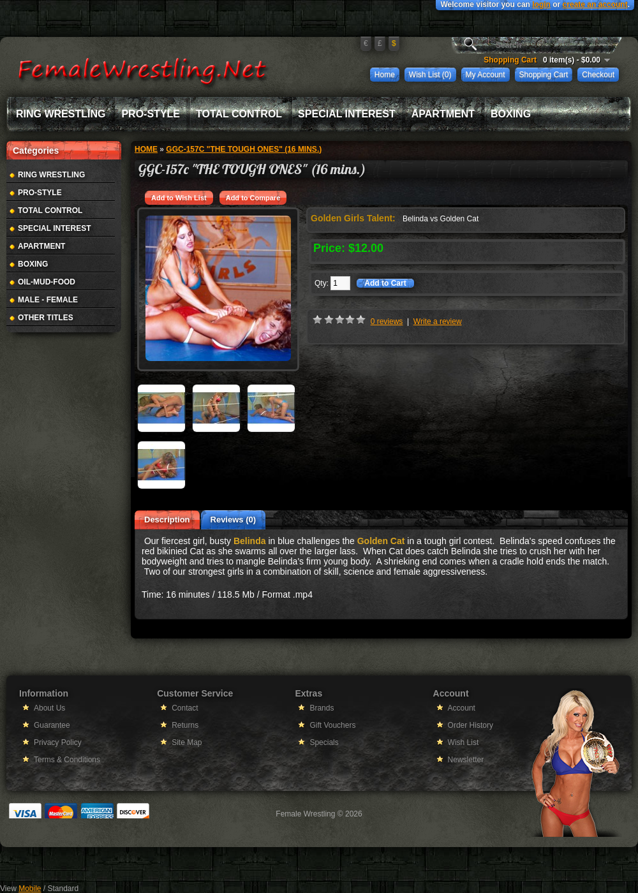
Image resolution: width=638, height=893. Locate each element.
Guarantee (52, 725)
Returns (185, 725)
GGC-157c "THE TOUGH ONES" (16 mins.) (244, 149)
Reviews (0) (233, 519)
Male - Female (48, 299)
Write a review (437, 321)
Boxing (511, 113)
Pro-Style (150, 113)
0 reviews (387, 321)
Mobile (30, 888)
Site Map (187, 742)
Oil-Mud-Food (46, 281)
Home (385, 74)
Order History (470, 725)
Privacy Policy (58, 742)
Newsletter (466, 759)
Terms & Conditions (67, 759)
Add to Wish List (179, 198)
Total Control (239, 113)
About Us (49, 708)
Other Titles (45, 317)
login (541, 4)
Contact (185, 708)
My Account (485, 74)
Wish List (463, 742)
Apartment (443, 113)
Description (167, 519)
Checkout (598, 74)
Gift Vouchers (332, 725)
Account (461, 708)
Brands (321, 708)
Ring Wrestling (60, 113)
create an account (595, 4)
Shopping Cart (543, 74)
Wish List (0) (430, 74)
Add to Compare (253, 198)
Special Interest (347, 113)
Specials (323, 742)
